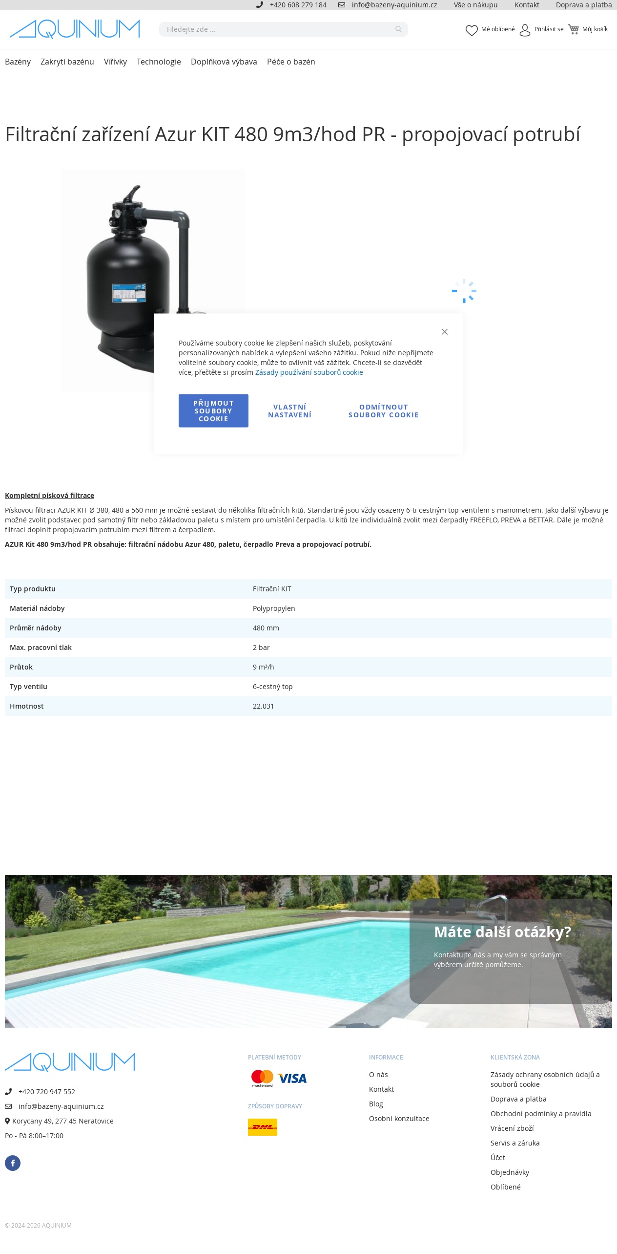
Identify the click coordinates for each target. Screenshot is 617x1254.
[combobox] (283, 29)
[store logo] (78, 29)
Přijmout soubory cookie (213, 410)
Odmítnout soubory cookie (384, 410)
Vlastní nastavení (290, 410)
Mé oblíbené (498, 29)
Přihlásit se (549, 29)
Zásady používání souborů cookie (309, 372)
